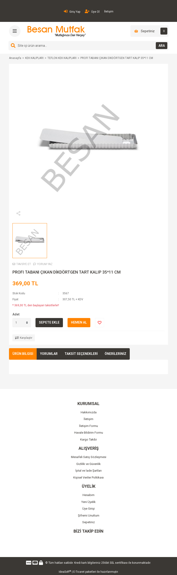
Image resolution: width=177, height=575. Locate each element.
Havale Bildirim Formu (88, 432)
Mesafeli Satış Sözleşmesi (88, 457)
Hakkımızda (89, 412)
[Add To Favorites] (99, 322)
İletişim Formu (88, 426)
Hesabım (88, 495)
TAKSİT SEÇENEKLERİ (81, 354)
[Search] (88, 45)
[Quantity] (21, 322)
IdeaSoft (65, 572)
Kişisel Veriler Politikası (88, 477)
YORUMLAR (49, 354)
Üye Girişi (88, 508)
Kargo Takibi (88, 439)
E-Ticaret (79, 571)
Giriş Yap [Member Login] (72, 11)
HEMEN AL (79, 322)
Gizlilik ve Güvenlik (88, 464)
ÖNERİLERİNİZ (115, 354)
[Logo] (56, 31)
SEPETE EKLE (49, 322)
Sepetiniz (88, 522)
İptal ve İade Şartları (88, 470)
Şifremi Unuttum (88, 515)
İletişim (108, 11)
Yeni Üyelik (88, 502)
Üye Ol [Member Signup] (92, 11)
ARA (162, 45)
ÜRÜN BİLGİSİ (22, 354)
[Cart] (149, 31)
